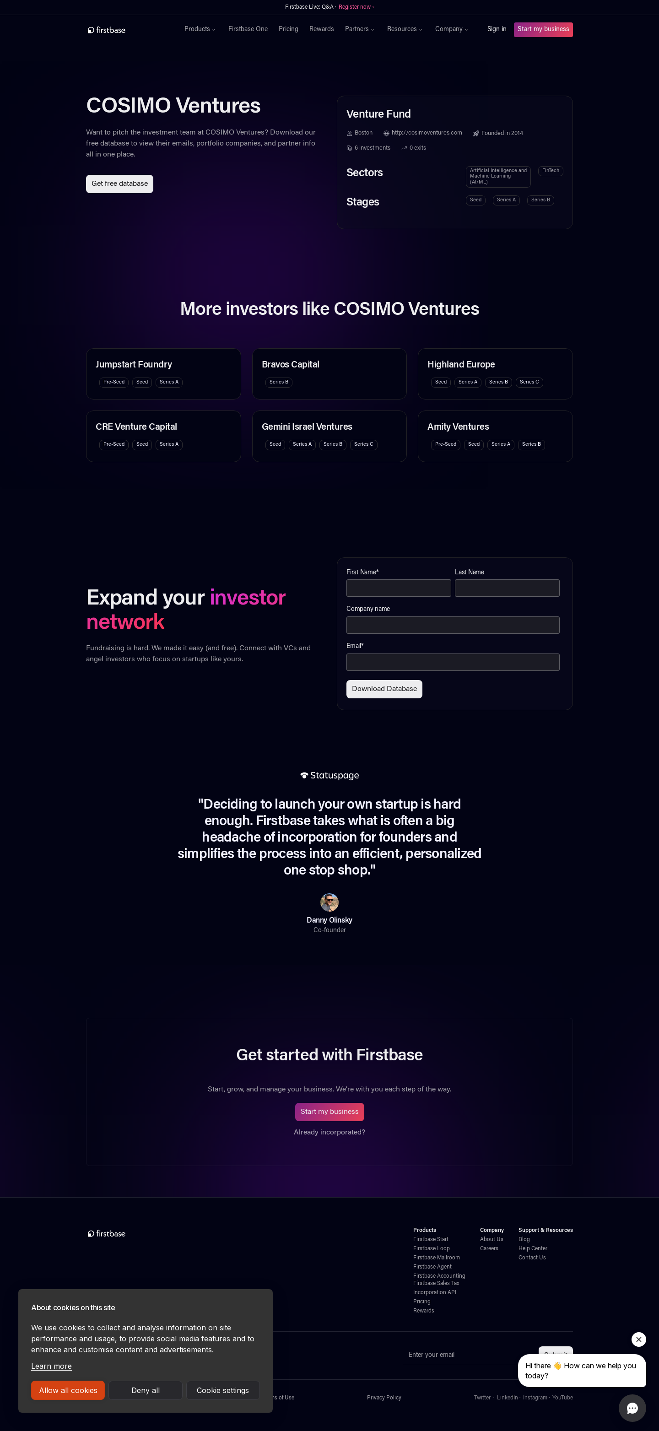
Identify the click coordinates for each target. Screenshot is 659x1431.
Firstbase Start (430, 1239)
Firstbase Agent (432, 1267)
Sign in (497, 30)
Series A (506, 200)
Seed (475, 200)
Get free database (120, 184)
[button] (200, 29)
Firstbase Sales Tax (436, 1283)
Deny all (145, 1390)
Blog (524, 1239)
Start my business (543, 30)
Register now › (356, 7)
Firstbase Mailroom (436, 1258)
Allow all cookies (68, 1390)
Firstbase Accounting (439, 1276)
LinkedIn (507, 1398)
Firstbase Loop (431, 1249)
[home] (126, 29)
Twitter (482, 1398)
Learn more (51, 1366)
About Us (491, 1239)
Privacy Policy (384, 1398)
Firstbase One (248, 30)
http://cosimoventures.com (427, 133)
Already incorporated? (329, 1132)
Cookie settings (223, 1390)
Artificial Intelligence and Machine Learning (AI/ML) (498, 176)
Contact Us (532, 1258)
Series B (540, 200)
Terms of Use (278, 1398)
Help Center (533, 1249)
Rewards (321, 30)
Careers (489, 1249)
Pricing (288, 30)
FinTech (550, 170)
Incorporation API (434, 1293)
